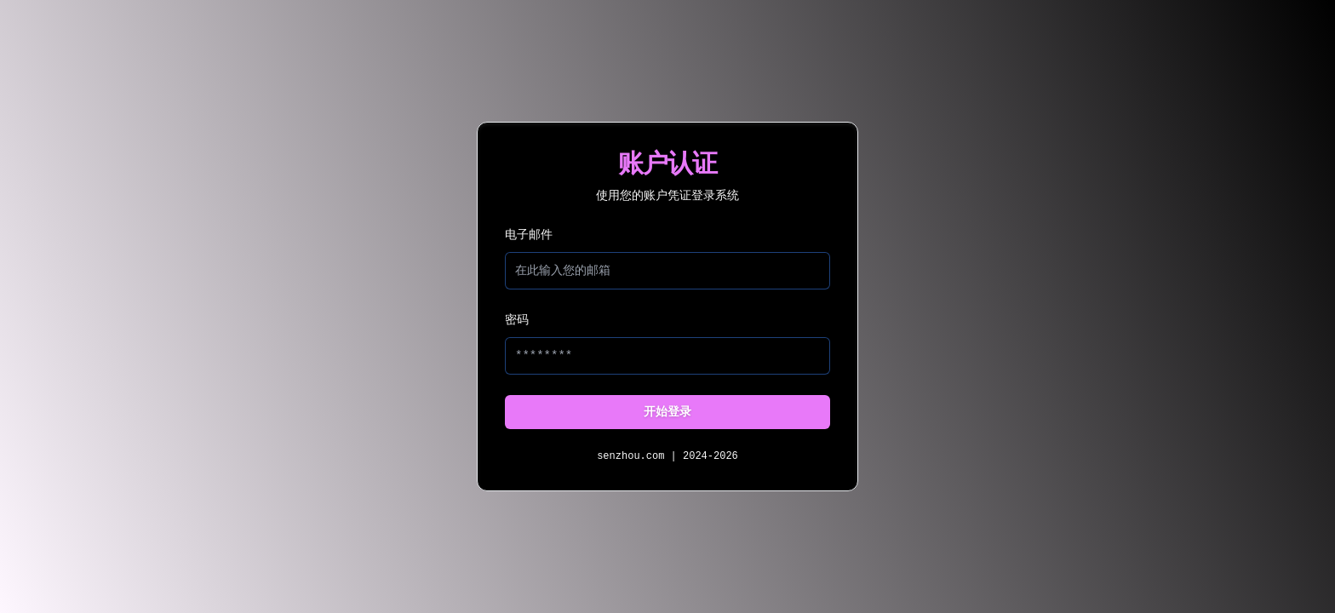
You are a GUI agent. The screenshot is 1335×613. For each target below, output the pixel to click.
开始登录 (667, 412)
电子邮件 (529, 235)
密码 (517, 320)
